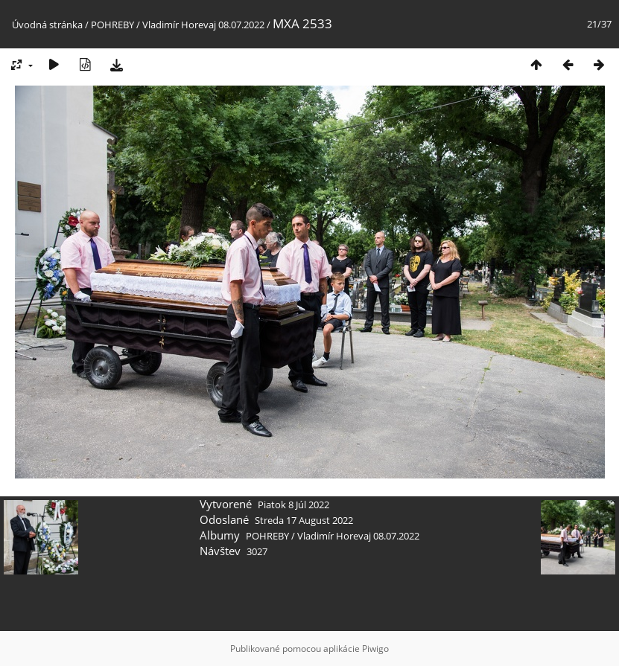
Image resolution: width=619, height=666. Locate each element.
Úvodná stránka (47, 24)
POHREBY (112, 24)
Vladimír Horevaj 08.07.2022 (203, 24)
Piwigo (375, 648)
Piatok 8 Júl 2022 (293, 504)
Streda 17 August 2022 (304, 520)
